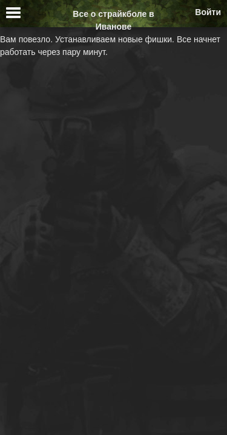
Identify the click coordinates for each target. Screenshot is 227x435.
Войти (208, 12)
